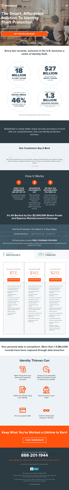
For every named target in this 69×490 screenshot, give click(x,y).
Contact (37, 460)
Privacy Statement (33, 464)
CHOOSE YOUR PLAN (20, 234)
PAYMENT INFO (50, 234)
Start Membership (34, 440)
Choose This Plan (13, 279)
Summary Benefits (43, 464)
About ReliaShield (15, 460)
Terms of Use (24, 464)
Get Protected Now (24, 34)
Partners (57, 460)
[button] (6, 161)
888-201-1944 (34, 455)
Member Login (46, 460)
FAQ (30, 460)
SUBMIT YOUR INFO (36, 234)
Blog (25, 460)
